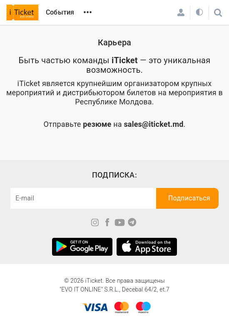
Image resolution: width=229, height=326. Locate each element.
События (60, 12)
